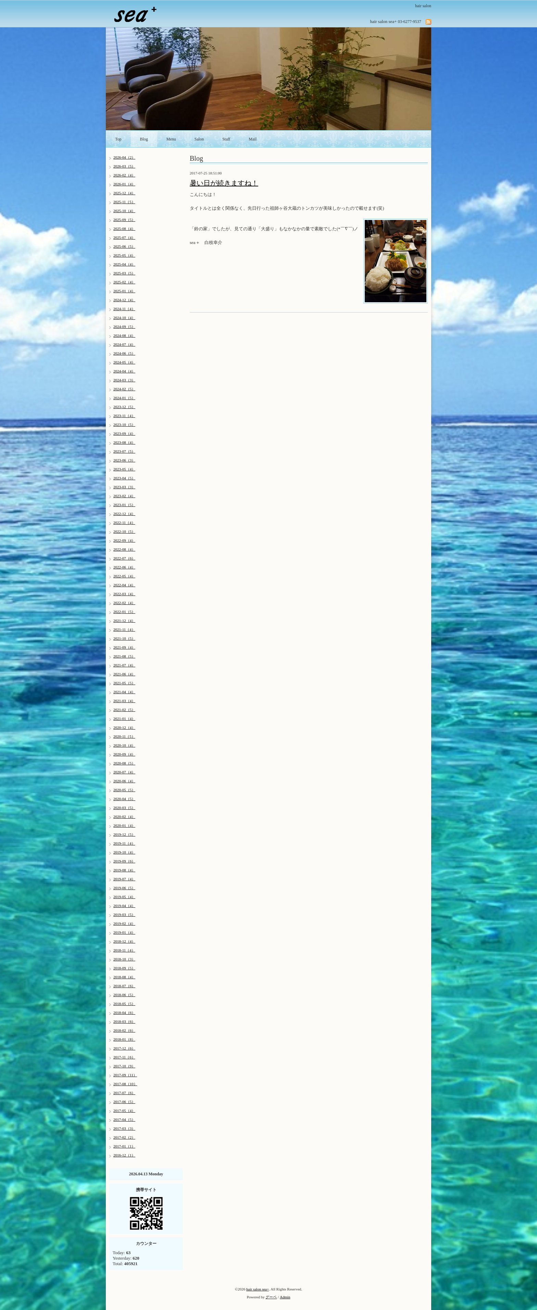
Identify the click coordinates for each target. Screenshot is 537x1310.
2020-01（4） (124, 825)
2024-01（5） (124, 398)
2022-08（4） (124, 549)
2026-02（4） (124, 175)
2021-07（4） (124, 665)
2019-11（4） (124, 843)
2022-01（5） (124, 612)
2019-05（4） (124, 897)
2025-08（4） (124, 229)
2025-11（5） (124, 202)
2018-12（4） (124, 941)
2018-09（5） (124, 968)
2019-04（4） (124, 906)
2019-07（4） (124, 879)
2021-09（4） (124, 647)
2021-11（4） (124, 629)
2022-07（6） (124, 558)
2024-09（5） (124, 327)
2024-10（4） (124, 318)
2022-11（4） (124, 523)
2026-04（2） (124, 157)
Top (118, 139)
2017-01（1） (124, 1146)
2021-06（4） (124, 674)
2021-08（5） (124, 656)
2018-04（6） (124, 1013)
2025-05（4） (124, 255)
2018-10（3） (124, 959)
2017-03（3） (124, 1128)
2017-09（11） (125, 1075)
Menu (171, 139)
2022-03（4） (124, 594)
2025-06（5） (124, 246)
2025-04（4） (124, 264)
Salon (199, 139)
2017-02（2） (124, 1137)
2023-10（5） (124, 425)
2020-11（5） (124, 736)
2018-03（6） (124, 1021)
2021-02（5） (124, 710)
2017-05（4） (124, 1111)
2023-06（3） (124, 460)
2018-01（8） (124, 1039)
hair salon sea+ (257, 1289)
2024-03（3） (124, 380)
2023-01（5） (124, 505)
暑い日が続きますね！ (224, 183)
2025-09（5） (124, 220)
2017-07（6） (124, 1093)
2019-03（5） (124, 915)
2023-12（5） (124, 407)
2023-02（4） (124, 496)
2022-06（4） (124, 567)
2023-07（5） (124, 451)
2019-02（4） (124, 923)
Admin (285, 1297)
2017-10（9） (124, 1066)
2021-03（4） (124, 701)
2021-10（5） (124, 638)
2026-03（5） (124, 166)
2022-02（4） (124, 603)
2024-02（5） (124, 389)
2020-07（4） (124, 772)
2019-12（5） (124, 834)
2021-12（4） (124, 621)
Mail (253, 139)
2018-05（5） (124, 1004)
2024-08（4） (124, 335)
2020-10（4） (124, 745)
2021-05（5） (124, 683)
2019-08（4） (124, 870)
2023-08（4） (124, 442)
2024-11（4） (124, 309)
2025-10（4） (124, 211)
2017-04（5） (124, 1119)
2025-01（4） (124, 291)
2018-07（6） (124, 986)
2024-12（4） (124, 300)
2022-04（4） (124, 585)
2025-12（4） (124, 193)
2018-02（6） (124, 1030)
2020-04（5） (124, 799)
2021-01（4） (124, 719)
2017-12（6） (124, 1048)
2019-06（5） (124, 888)
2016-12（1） (124, 1155)
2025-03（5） (124, 273)
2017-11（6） (124, 1057)
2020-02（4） (124, 817)
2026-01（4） (124, 184)
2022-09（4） (124, 540)
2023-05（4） (124, 469)
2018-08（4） (124, 977)
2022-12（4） (124, 514)
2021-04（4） (124, 692)
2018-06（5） (124, 995)
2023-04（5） (124, 478)
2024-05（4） (124, 362)
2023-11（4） (124, 416)
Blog (144, 139)
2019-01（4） (124, 932)
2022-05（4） (124, 576)
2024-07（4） (124, 344)
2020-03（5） (124, 808)
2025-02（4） (124, 282)
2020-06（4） (124, 781)
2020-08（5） (124, 763)
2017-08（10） (125, 1084)
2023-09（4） (124, 433)
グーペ (271, 1297)
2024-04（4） (124, 371)
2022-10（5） (124, 531)
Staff (226, 139)
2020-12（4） (124, 727)
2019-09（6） (124, 861)
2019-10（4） (124, 852)
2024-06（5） (124, 353)
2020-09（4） (124, 754)
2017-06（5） (124, 1102)
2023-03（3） (124, 487)
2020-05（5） (124, 790)
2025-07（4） (124, 237)
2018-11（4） (124, 950)
